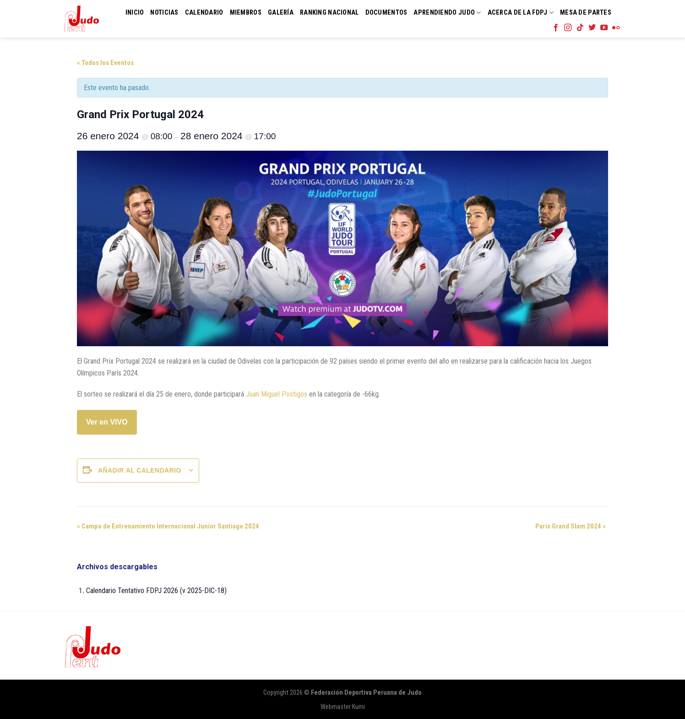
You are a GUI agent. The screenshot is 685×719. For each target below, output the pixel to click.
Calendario (204, 12)
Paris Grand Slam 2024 (570, 526)
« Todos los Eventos (105, 63)
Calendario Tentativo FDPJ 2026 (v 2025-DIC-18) (156, 590)
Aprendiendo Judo (447, 12)
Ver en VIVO (107, 422)
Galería (281, 12)
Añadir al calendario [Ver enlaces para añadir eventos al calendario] (139, 470)
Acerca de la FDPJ (521, 12)
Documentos (386, 12)
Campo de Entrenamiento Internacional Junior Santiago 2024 (168, 526)
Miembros (245, 12)
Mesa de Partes (585, 12)
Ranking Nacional (329, 12)
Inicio (134, 12)
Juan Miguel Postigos (276, 394)
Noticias (164, 12)
